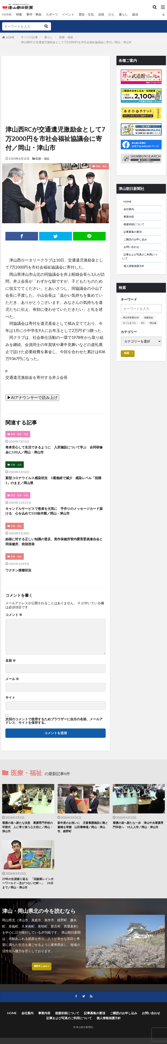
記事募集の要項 (135, 237)
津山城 (126, 339)
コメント (13, 623)
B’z (144, 334)
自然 (106, 14)
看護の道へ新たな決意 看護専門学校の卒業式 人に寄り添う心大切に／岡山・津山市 (28, 836)
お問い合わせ (133, 254)
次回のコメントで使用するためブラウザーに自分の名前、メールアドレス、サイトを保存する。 (54, 729)
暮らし (129, 14)
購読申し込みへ (41, 980)
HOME (7, 14)
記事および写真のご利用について (140, 265)
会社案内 (130, 211)
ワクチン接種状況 (21, 578)
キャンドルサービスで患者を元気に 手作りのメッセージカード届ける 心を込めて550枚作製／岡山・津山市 (54, 516)
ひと (117, 14)
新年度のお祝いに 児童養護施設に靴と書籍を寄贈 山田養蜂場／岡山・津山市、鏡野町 (83, 836)
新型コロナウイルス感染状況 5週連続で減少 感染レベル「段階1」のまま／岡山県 (55, 483)
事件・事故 (35, 14)
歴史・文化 (91, 14)
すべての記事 (29, 37)
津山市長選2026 (131, 328)
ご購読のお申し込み (138, 245)
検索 (127, 370)
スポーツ (54, 14)
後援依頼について (137, 228)
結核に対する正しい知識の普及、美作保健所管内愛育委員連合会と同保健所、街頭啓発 (54, 549)
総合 (142, 14)
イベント (71, 14)
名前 (10, 668)
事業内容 (130, 219)
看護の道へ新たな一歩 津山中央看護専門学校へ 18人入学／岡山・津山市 (139, 836)
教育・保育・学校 (20, 434)
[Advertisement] (55, 75)
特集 (20, 14)
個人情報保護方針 (137, 276)
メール (12, 687)
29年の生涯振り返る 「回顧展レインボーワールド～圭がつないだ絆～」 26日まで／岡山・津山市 (28, 895)
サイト (10, 705)
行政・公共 (17, 466)
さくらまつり (130, 334)
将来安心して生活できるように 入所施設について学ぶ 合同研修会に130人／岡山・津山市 (55, 451)
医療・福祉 (66, 37)
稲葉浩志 (150, 328)
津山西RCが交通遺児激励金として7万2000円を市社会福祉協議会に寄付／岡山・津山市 (76, 42)
